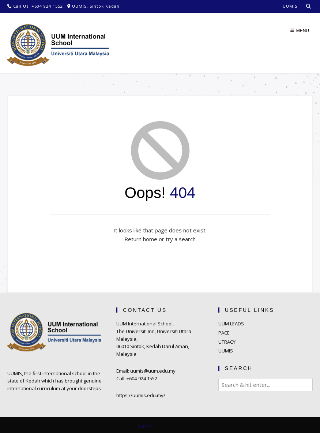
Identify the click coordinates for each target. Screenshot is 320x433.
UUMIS (225, 350)
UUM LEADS (231, 323)
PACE (224, 332)
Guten (145, 426)
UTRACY (227, 342)
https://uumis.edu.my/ (140, 395)
